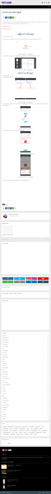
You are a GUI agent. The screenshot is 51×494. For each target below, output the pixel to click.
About (43, 492)
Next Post (47, 239)
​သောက (26, 411)
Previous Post (4, 239)
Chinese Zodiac (26, 346)
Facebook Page (5, 293)
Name (26, 361)
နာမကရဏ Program (26, 404)
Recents (15, 293)
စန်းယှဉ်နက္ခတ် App (26, 399)
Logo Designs (26, 354)
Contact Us (48, 492)
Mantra (26, 358)
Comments (20, 293)
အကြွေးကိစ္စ (26, 413)
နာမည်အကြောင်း (26, 406)
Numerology (26, 363)
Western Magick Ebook (26, 384)
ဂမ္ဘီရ (26, 395)
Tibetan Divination (26, 378)
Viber (26, 380)
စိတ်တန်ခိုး (26, 402)
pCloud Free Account (6, 26)
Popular (11, 293)
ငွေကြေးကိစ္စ (26, 397)
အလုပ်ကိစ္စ (26, 416)
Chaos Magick (26, 344)
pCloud (11, 14)
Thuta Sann (15, 214)
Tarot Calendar (26, 373)
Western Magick (26, 382)
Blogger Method (26, 337)
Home (40, 492)
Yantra (26, 388)
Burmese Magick (26, 339)
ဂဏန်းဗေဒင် (26, 392)
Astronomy (26, 335)
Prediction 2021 (26, 367)
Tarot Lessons (26, 375)
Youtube (26, 390)
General (26, 352)
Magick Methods (26, 356)
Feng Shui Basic (26, 350)
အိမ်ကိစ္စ (26, 418)
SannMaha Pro (26, 371)
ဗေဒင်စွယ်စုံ (26, 409)
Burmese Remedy (26, 341)
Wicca (26, 386)
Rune (26, 369)
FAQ (26, 348)
